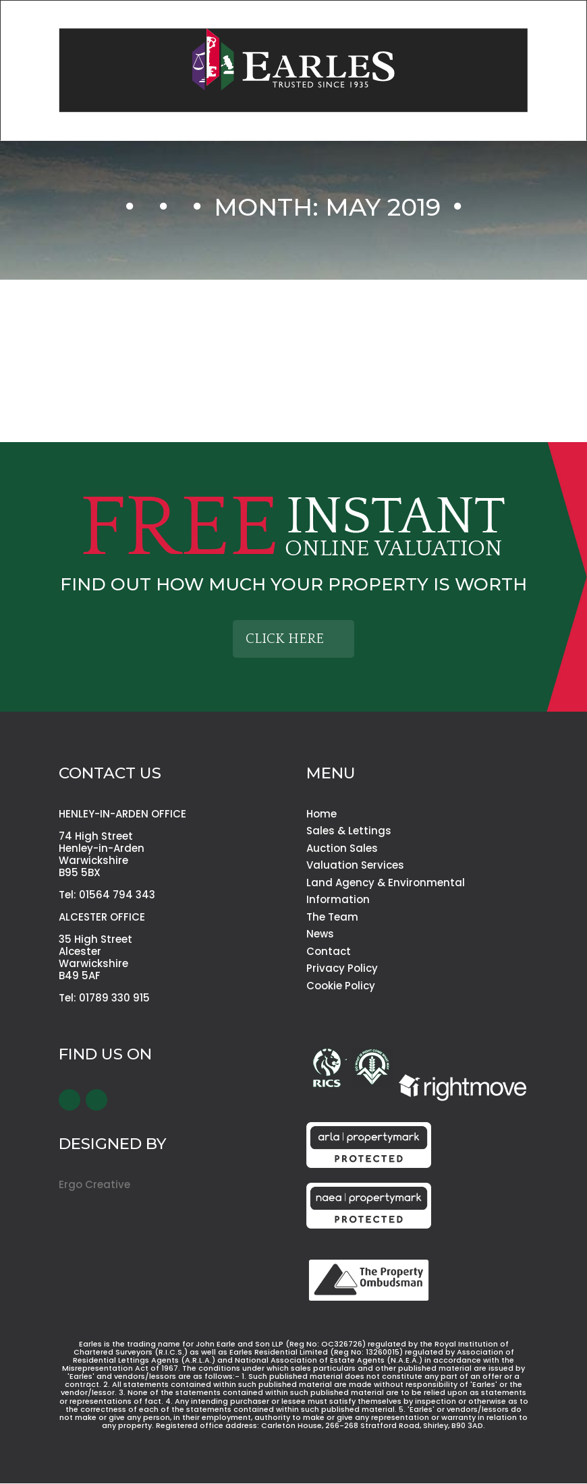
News (320, 934)
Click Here (285, 638)
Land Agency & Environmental (385, 882)
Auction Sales (342, 848)
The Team (332, 917)
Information (338, 899)
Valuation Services (355, 865)
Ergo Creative (94, 1184)
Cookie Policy (340, 986)
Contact (328, 951)
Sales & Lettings (348, 831)
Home (321, 814)
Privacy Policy (342, 968)
